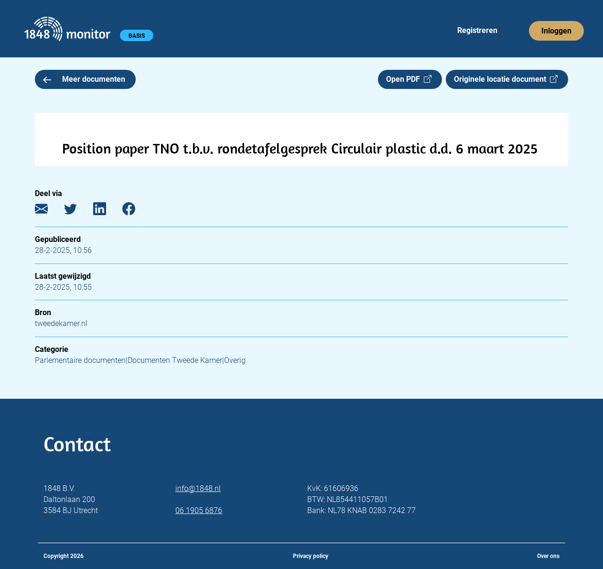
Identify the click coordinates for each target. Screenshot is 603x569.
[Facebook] (136, 211)
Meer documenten (84, 79)
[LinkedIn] (106, 211)
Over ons (548, 556)
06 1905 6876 (198, 510)
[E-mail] (48, 211)
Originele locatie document (506, 79)
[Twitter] (77, 211)
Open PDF (408, 79)
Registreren (477, 30)
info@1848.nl (198, 488)
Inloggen (556, 30)
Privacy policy (310, 556)
